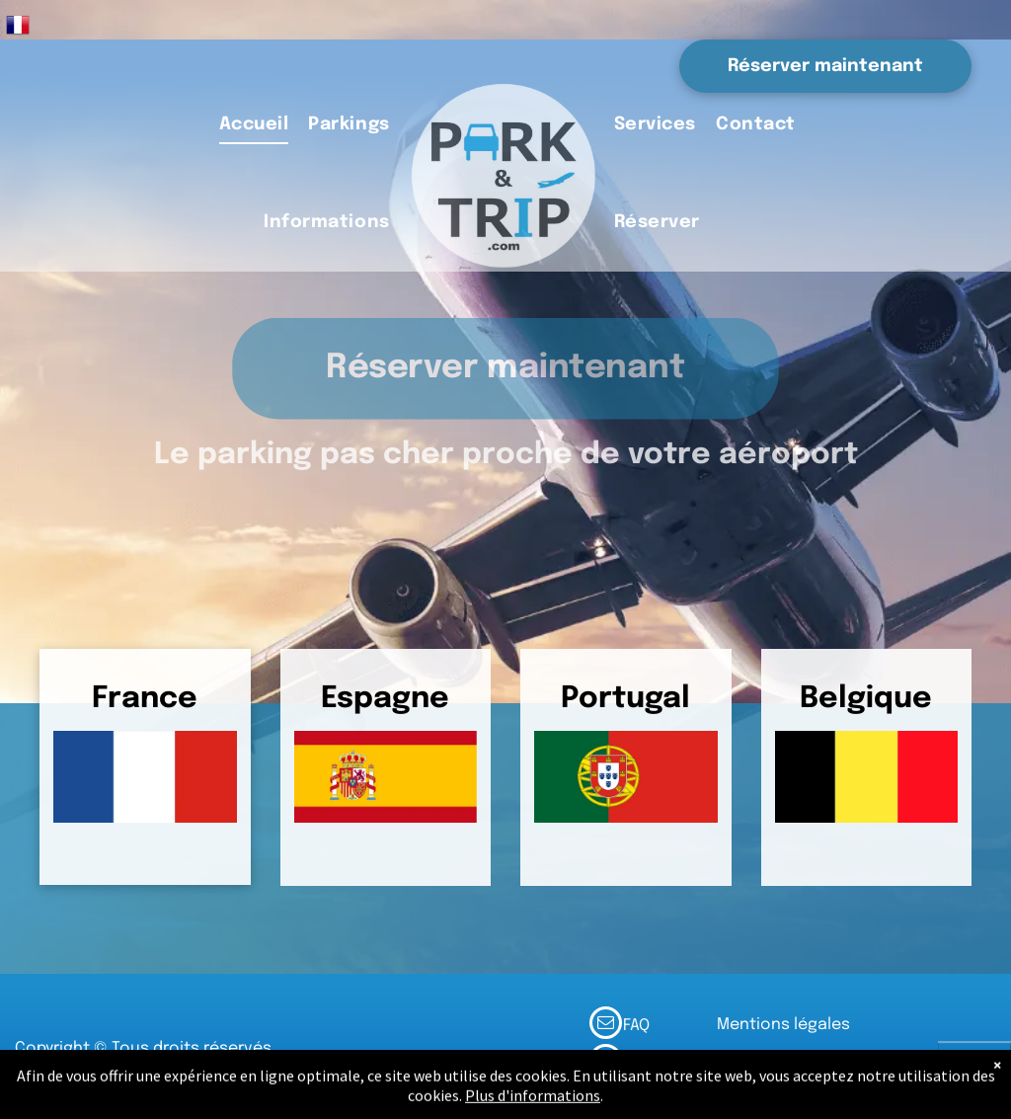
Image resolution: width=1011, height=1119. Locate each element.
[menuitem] (254, 126)
